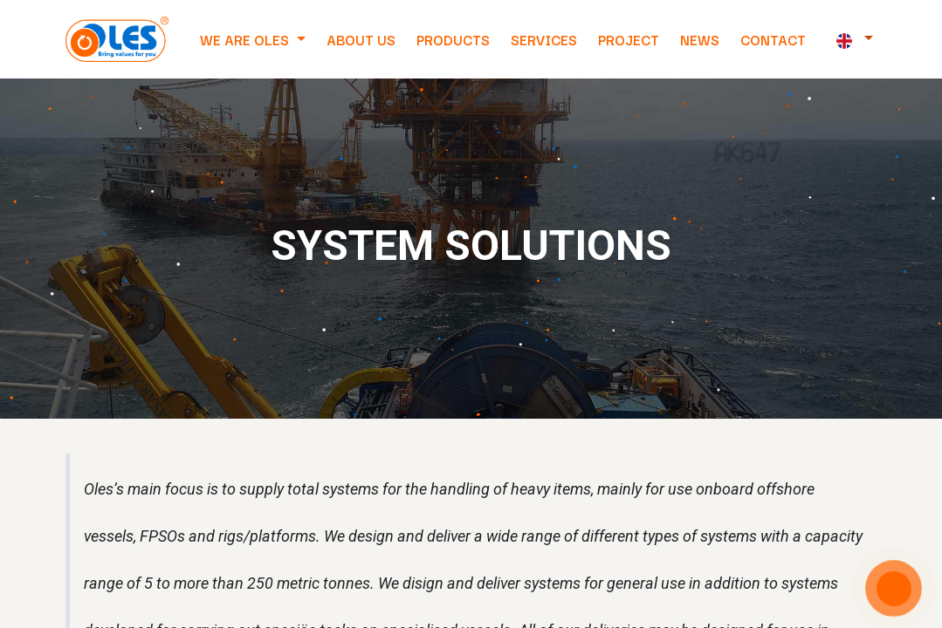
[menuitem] (361, 39)
